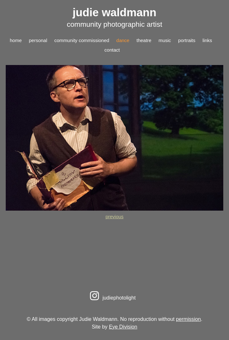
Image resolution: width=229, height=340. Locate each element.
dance (122, 40)
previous (115, 216)
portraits (186, 40)
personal (38, 40)
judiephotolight (111, 297)
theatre (143, 40)
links (207, 40)
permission (188, 319)
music (164, 40)
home (16, 40)
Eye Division (123, 326)
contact (112, 50)
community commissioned (81, 40)
